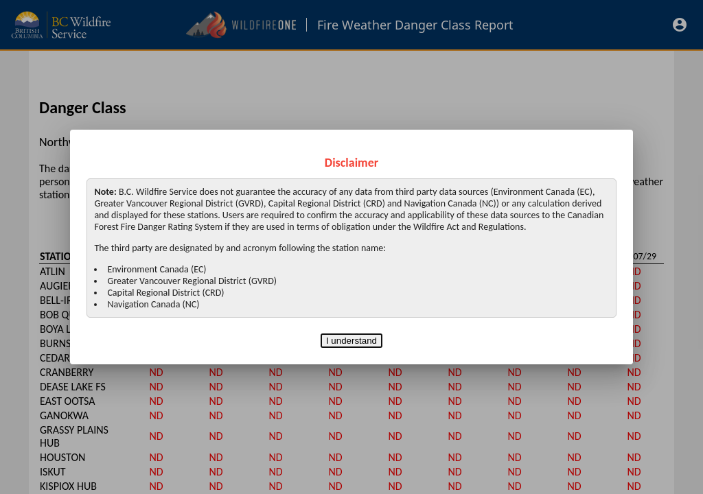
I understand (351, 341)
